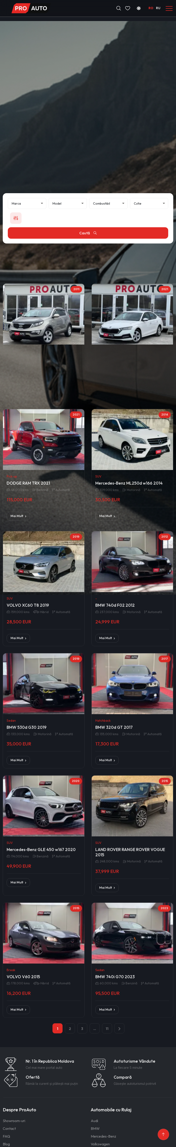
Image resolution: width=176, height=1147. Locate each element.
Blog (6, 1144)
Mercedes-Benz (103, 1136)
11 (107, 1028)
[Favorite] (127, 8)
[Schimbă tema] (138, 8)
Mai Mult (18, 589)
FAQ (6, 1136)
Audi (94, 1120)
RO (150, 8)
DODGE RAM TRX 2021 (28, 556)
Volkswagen (100, 1144)
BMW (95, 1128)
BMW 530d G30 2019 (27, 800)
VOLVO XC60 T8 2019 (28, 678)
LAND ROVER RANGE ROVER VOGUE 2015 (130, 929)
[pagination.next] (119, 1028)
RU (158, 8)
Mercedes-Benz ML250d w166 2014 (129, 556)
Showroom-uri (14, 1120)
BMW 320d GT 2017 (114, 800)
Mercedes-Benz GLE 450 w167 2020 (41, 926)
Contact (9, 1128)
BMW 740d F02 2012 (115, 678)
